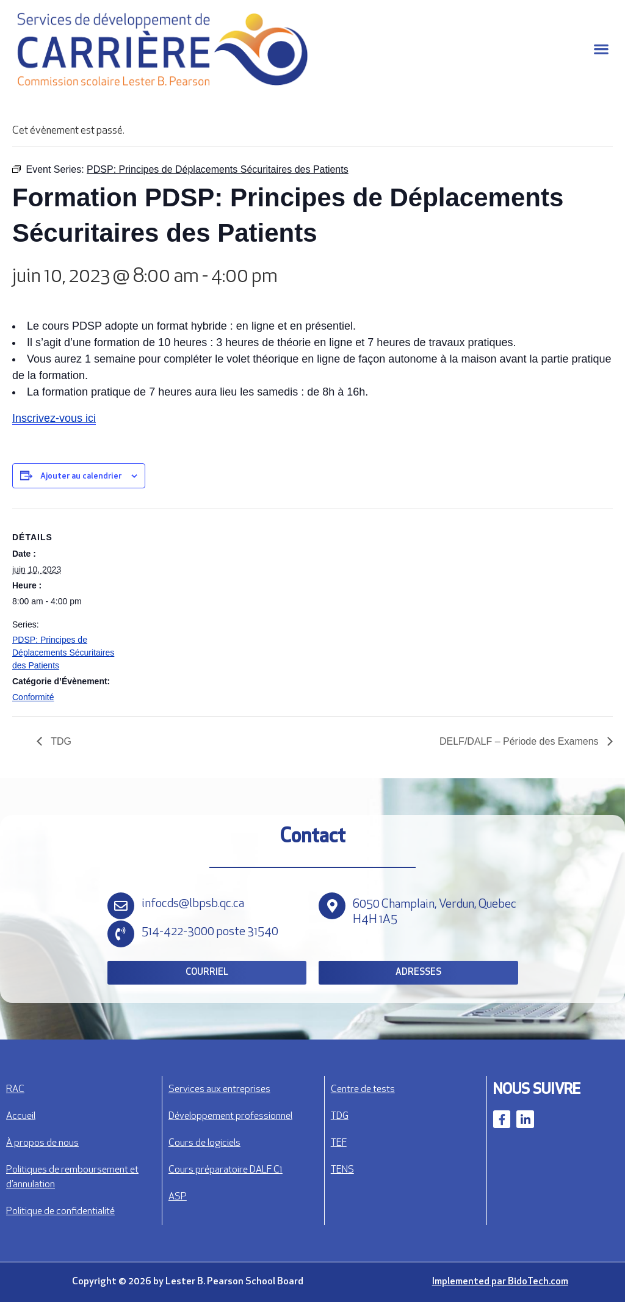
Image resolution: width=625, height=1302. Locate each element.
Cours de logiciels (204, 1143)
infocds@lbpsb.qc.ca (193, 904)
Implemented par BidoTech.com (500, 1282)
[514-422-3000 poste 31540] (120, 933)
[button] (601, 49)
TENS (342, 1170)
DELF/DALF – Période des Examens (520, 741)
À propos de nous (42, 1143)
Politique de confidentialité (60, 1212)
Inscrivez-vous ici (54, 418)
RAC (15, 1089)
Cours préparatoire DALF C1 (225, 1170)
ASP (177, 1197)
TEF (339, 1143)
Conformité (33, 697)
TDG (59, 741)
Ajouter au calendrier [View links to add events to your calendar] (80, 476)
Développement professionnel (230, 1116)
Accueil (20, 1116)
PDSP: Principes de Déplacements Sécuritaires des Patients (63, 652)
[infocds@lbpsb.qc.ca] (120, 905)
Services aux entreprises (219, 1089)
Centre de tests (363, 1089)
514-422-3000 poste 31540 (210, 932)
